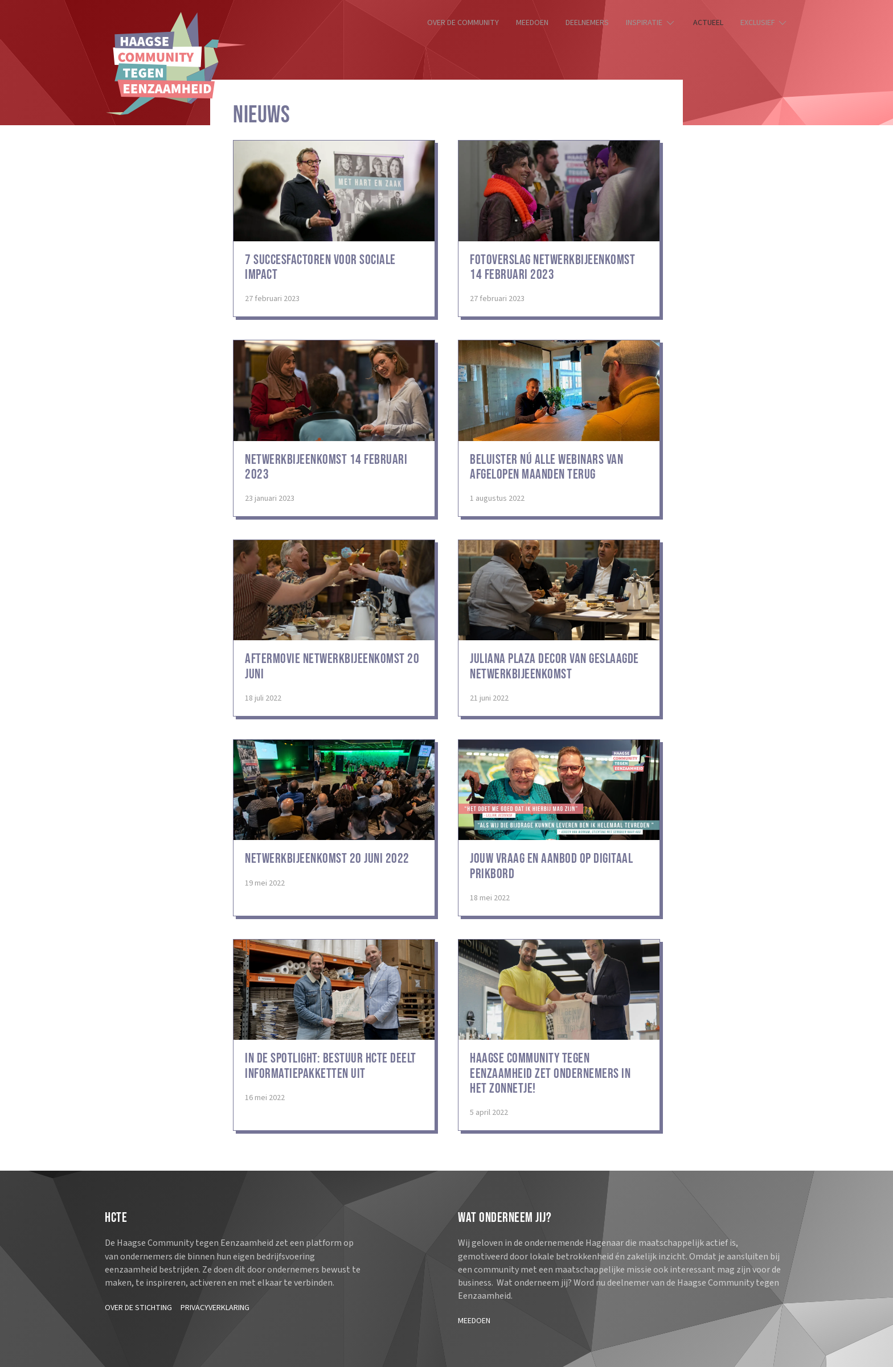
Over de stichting (138, 1308)
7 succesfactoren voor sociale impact (320, 267)
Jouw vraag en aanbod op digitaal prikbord (551, 866)
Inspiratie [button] (651, 22)
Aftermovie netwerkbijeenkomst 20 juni (332, 666)
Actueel (708, 22)
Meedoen (532, 22)
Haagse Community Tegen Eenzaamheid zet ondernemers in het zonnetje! (550, 1073)
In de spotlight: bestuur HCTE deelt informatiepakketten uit (330, 1065)
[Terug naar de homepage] (176, 63)
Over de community (463, 22)
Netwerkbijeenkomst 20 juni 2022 (327, 858)
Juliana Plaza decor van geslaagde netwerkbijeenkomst (554, 666)
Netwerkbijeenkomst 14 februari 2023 (326, 467)
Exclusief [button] (764, 22)
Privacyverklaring (215, 1308)
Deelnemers (587, 22)
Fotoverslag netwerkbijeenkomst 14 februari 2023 (552, 267)
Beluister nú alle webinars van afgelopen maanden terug (546, 467)
